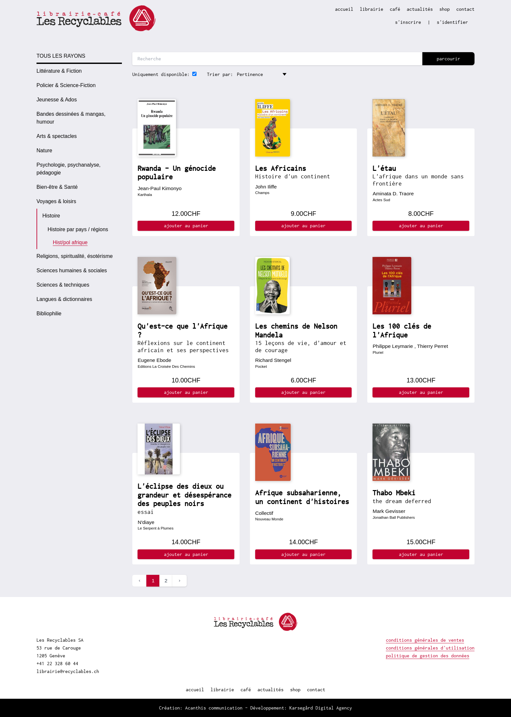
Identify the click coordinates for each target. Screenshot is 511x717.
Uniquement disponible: (161, 74)
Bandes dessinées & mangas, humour (71, 118)
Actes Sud (381, 200)
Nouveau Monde (269, 519)
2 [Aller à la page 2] (166, 580)
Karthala (145, 194)
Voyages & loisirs (56, 201)
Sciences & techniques (62, 285)
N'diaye (146, 522)
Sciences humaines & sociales (71, 270)
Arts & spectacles (56, 136)
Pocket (261, 366)
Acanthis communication (213, 707)
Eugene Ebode (154, 360)
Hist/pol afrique (70, 242)
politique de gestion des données (427, 655)
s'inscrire (408, 22)
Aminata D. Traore (393, 193)
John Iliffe (266, 186)
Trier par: (220, 74)
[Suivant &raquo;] (179, 581)
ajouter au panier (186, 225)
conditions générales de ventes (425, 640)
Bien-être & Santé (57, 187)
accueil (344, 9)
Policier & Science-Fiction (65, 85)
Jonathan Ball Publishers (393, 517)
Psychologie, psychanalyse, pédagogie (68, 168)
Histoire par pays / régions (78, 229)
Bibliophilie (49, 313)
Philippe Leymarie (392, 346)
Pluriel (377, 352)
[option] (79, 71)
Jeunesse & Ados (56, 99)
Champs (262, 192)
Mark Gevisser (388, 511)
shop (444, 9)
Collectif (264, 513)
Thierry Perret (432, 346)
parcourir (448, 58)
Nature (44, 150)
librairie (371, 9)
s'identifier (452, 22)
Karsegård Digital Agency (320, 707)
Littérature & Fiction (59, 71)
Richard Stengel (273, 360)
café (395, 9)
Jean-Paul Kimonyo (160, 188)
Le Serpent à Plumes (155, 528)
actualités (420, 9)
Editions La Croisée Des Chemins (166, 366)
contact (465, 9)
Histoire (51, 215)
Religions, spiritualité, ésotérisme (74, 256)
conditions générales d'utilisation (430, 647)
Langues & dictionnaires (64, 299)
